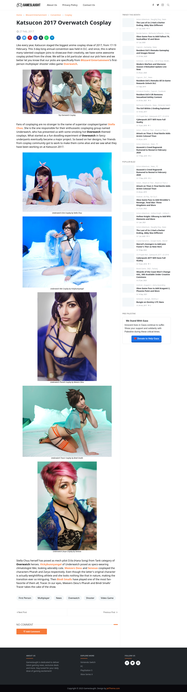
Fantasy (155, 268)
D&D (149, 268)
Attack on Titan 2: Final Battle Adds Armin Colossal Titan (153, 134)
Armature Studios (143, 91)
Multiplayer (43, 598)
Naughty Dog (156, 19)
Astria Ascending (159, 285)
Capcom (139, 47)
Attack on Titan (148, 130)
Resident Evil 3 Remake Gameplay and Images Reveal (152, 51)
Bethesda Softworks (156, 33)
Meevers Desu (73, 568)
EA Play (147, 196)
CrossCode (169, 33)
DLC (145, 77)
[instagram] (162, 5)
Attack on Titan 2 (161, 130)
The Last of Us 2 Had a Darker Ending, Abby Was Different (150, 24)
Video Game (107, 598)
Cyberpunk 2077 (155, 116)
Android (139, 196)
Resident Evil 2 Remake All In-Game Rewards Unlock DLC (153, 82)
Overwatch (70, 64)
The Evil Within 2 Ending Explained (153, 108)
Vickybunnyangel (51, 564)
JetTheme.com (113, 688)
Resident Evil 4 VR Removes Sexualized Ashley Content (149, 95)
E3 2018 (166, 116)
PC (157, 144)
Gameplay (148, 47)
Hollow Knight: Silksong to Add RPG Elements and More (153, 217)
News (59, 598)
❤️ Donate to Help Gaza (146, 338)
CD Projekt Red (142, 116)
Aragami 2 (148, 285)
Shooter (90, 598)
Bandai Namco (142, 33)
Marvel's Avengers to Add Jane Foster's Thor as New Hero (151, 245)
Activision (140, 61)
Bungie (148, 299)
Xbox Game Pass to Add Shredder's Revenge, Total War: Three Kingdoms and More (153, 202)
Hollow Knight (156, 213)
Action (139, 130)
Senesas (93, 568)
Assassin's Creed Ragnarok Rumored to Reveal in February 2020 (151, 150)
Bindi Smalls (64, 579)
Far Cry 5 (153, 196)
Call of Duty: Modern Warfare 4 (166, 61)
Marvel (165, 241)
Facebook (162, 91)
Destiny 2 (154, 299)
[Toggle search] (168, 4)
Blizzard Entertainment (95, 60)
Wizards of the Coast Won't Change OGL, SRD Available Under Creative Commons (153, 274)
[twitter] (158, 5)
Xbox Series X (86, 674)
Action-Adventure (143, 19)
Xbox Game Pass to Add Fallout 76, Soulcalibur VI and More (153, 37)
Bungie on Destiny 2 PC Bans (150, 302)
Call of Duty (149, 61)
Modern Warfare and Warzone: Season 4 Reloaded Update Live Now (151, 67)
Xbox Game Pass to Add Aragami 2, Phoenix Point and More (153, 289)
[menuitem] (52, 5)
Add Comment (31, 631)
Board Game (141, 268)
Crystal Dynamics (143, 241)
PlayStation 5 (86, 670)
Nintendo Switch (164, 105)
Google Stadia (156, 241)
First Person (25, 598)
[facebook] (153, 5)
